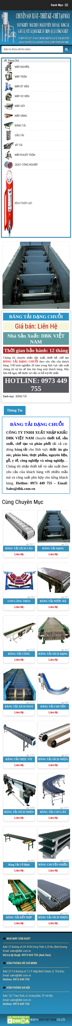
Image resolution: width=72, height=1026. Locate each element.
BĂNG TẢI (21, 396)
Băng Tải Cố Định (19, 864)
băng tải (21, 449)
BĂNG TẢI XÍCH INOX (19, 706)
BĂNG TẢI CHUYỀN (53, 706)
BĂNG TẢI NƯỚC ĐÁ (53, 601)
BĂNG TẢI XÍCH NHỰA (53, 759)
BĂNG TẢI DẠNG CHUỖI (37, 424)
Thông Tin (14, 410)
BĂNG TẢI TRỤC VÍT (19, 759)
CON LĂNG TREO (19, 601)
